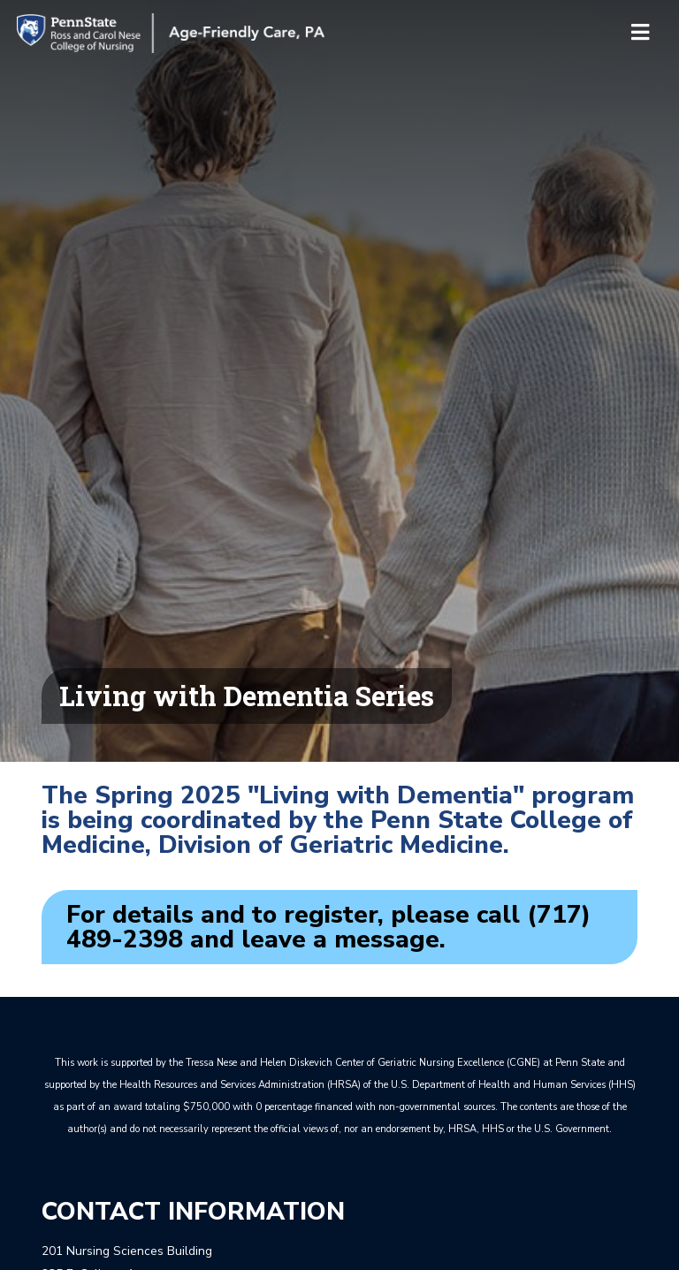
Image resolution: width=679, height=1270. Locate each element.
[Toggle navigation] (640, 33)
